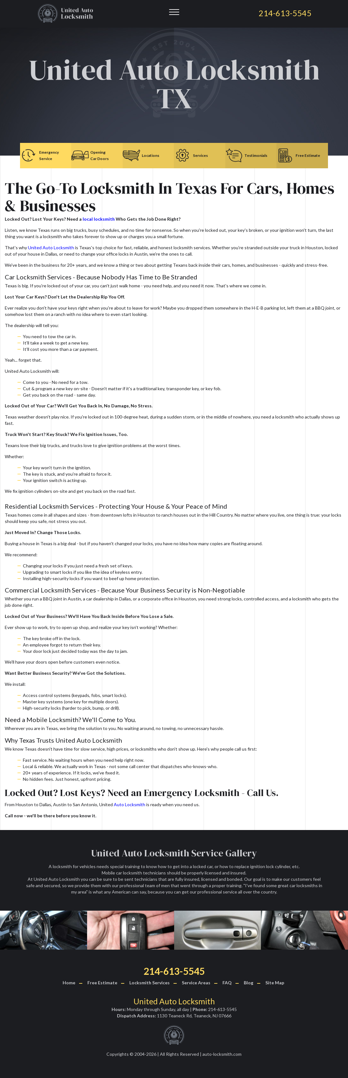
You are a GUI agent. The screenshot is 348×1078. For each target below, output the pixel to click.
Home (69, 982)
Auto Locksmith (129, 804)
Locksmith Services (149, 982)
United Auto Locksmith (51, 247)
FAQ (227, 982)
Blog (248, 982)
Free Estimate (102, 982)
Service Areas (196, 982)
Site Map (274, 982)
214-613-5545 (174, 971)
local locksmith (99, 219)
